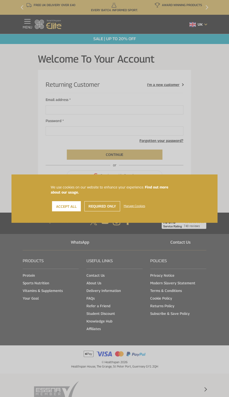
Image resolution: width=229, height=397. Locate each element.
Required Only (102, 206)
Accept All (66, 206)
